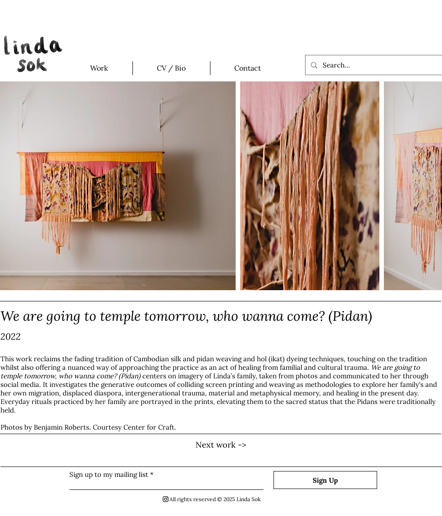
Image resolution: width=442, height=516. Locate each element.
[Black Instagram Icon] (165, 499)
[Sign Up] (325, 480)
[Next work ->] (221, 445)
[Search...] (373, 65)
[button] (99, 68)
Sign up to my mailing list (108, 474)
